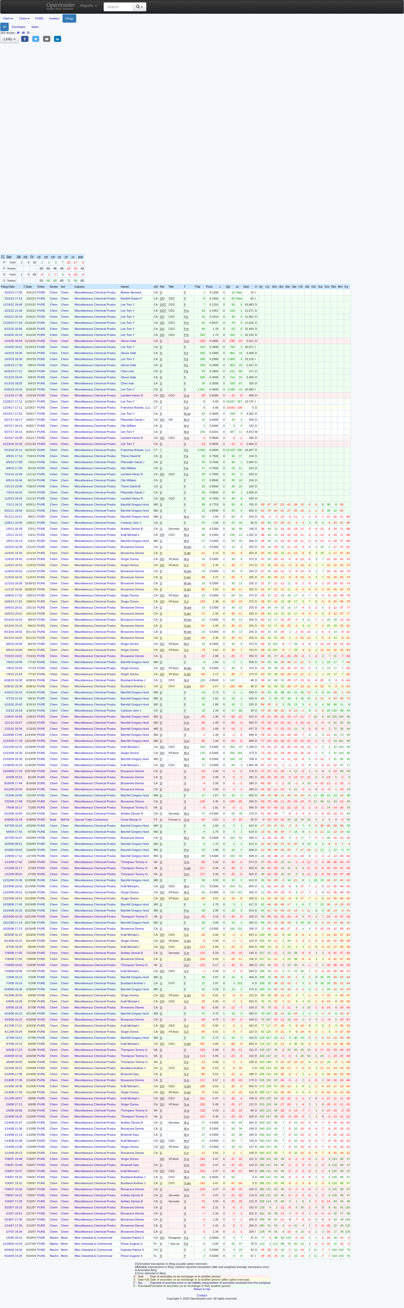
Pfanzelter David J (132, 419)
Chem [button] (8, 18)
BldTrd (65, 819)
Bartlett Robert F (131, 298)
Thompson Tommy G (134, 807)
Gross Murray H (131, 819)
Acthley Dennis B (132, 528)
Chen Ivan (127, 371)
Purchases (19, 26)
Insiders (54, 18)
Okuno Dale (128, 340)
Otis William (128, 425)
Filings (69, 18)
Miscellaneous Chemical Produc (95, 292)
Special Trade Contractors (91, 819)
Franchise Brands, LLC (136, 407)
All (4, 26)
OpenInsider (60, 6)
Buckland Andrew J (133, 680)
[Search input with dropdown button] (118, 6)
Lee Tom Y (127, 304)
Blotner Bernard (131, 292)
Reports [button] (88, 5)
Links (10, 39)
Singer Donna (129, 559)
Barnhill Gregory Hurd (135, 504)
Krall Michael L (130, 534)
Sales (35, 26)
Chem (53, 292)
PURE (39, 18)
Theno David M (131, 456)
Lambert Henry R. (132, 395)
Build (53, 819)
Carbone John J (131, 522)
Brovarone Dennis (132, 546)
